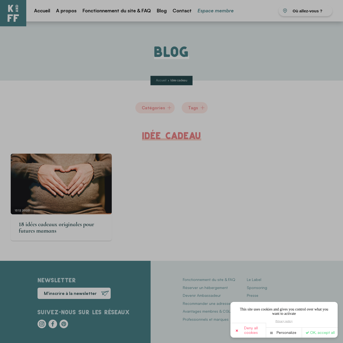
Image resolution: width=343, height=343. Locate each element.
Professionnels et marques (206, 319)
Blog (162, 10)
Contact (182, 10)
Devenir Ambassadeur (202, 295)
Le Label (254, 279)
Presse (252, 295)
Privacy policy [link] (284, 321)
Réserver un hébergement (205, 287)
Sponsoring (257, 287)
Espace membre (215, 10)
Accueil (42, 10)
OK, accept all (322, 332)
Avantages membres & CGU (207, 311)
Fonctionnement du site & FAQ (117, 10)
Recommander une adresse (206, 303)
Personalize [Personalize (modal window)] (286, 332)
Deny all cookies (251, 330)
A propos (66, 10)
